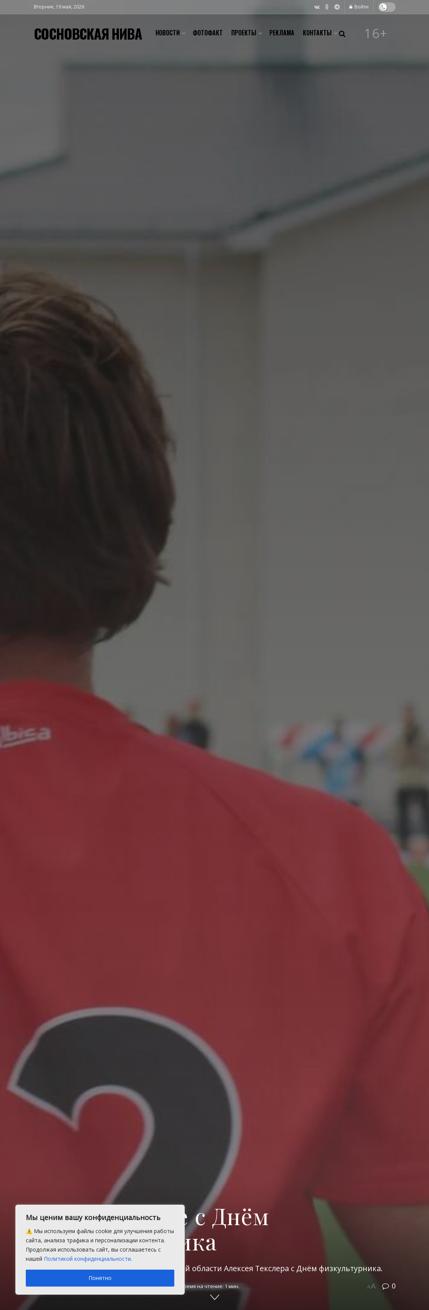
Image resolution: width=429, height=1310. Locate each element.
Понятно (100, 1278)
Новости (167, 32)
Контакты (317, 32)
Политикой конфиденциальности (87, 1258)
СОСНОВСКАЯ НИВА (88, 33)
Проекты (243, 32)
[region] (100, 1250)
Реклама (281, 32)
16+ (376, 33)
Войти (359, 6)
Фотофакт (208, 32)
